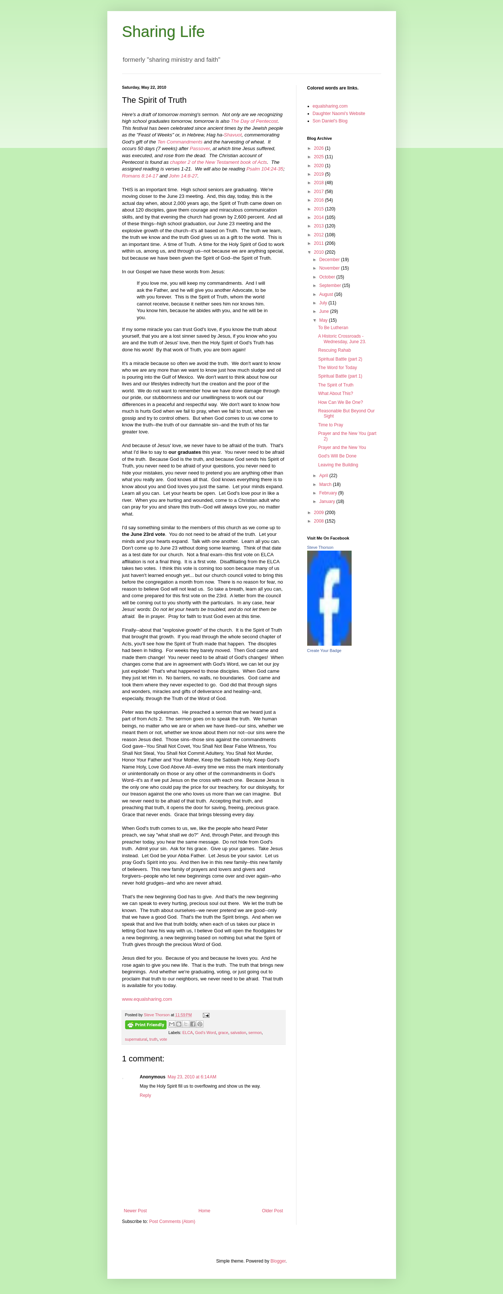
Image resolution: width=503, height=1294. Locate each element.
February (328, 493)
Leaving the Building (338, 464)
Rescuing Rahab (334, 350)
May (324, 320)
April (324, 475)
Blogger (278, 1261)
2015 (319, 209)
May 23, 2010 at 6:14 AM (192, 1077)
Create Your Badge (324, 650)
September (330, 285)
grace (223, 1032)
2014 (319, 217)
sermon (255, 1032)
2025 (319, 156)
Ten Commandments (179, 142)
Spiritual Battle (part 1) (340, 376)
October (327, 277)
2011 (319, 243)
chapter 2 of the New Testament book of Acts (218, 162)
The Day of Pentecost (254, 121)
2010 (319, 252)
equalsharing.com (330, 106)
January (327, 501)
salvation (238, 1032)
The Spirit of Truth (335, 385)
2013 (319, 226)
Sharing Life (163, 31)
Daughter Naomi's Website (339, 113)
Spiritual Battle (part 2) (340, 359)
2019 (319, 174)
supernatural (136, 1039)
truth (154, 1039)
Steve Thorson (320, 547)
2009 (319, 512)
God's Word (205, 1032)
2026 (319, 148)
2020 (319, 165)
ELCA (187, 1032)
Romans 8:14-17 (140, 176)
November (330, 268)
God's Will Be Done (337, 456)
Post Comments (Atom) (172, 1221)
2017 (319, 191)
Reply (145, 1095)
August (326, 294)
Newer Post (135, 1210)
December (330, 259)
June (324, 311)
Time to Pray (330, 425)
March (326, 484)
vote (163, 1039)
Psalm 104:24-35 (265, 169)
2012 (319, 234)
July (323, 302)
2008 (319, 521)
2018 (319, 182)
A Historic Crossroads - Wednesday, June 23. (342, 339)
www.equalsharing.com (147, 999)
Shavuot (233, 135)
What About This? (335, 393)
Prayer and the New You (342, 447)
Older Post (272, 1210)
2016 (319, 200)
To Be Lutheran (333, 327)
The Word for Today (337, 367)
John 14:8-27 (183, 176)
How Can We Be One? (340, 402)
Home (204, 1210)
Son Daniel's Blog (330, 121)
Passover (200, 148)
